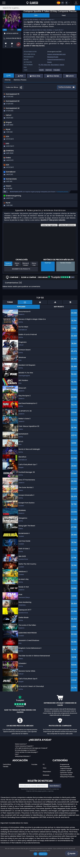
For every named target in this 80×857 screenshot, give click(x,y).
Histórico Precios (20, 80)
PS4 (42, 65)
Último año (17, 268)
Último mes (34, 268)
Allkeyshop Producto (67, 781)
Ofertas (8, 80)
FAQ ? (17, 758)
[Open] (4, 2)
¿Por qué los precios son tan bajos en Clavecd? (31, 752)
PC (44, 769)
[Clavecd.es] (32, 2)
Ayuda (71, 853)
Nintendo (46, 779)
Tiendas (5, 771)
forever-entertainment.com (56, 54)
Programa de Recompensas (65, 770)
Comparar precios (62, 195)
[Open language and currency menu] (63, 2)
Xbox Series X (55, 65)
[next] (19, 30)
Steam (49, 62)
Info (36, 15)
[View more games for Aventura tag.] (48, 71)
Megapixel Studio (52, 57)
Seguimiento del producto (21, 273)
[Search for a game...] (40, 8)
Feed (64, 15)
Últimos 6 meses (25, 268)
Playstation (47, 776)
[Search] (77, 8)
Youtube (34, 769)
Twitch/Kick (7, 769)
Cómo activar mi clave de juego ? (26, 756)
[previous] (5, 30)
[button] (76, 2)
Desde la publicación (8, 268)
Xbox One (47, 65)
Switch (62, 65)
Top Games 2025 (66, 779)
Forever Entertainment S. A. (56, 59)
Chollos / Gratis (65, 775)
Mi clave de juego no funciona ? (26, 754)
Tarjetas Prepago (66, 773)
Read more (42, 854)
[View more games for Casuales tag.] (57, 71)
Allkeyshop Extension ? (23, 760)
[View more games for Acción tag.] (42, 71)
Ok (35, 854)
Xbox (44, 772)
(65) (61, 281)
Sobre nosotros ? (21, 748)
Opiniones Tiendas (66, 777)
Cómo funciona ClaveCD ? (24, 750)
